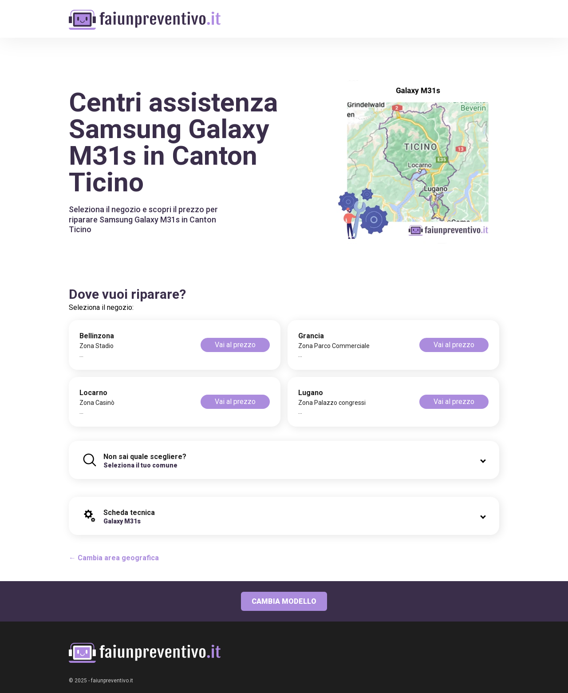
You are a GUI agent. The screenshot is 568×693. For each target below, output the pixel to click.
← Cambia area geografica (114, 558)
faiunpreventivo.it (112, 680)
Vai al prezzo (235, 345)
